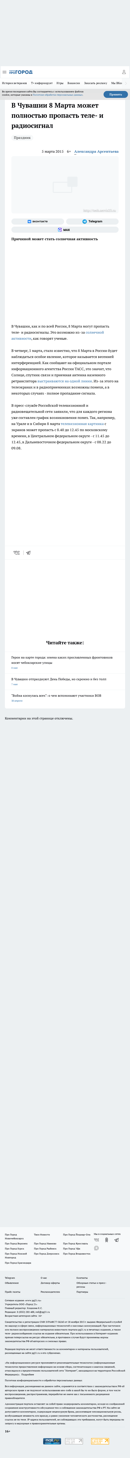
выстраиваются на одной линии (64, 381)
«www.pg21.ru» (33, 1300)
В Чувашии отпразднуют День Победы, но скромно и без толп (65, 682)
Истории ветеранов (14, 83)
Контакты (82, 1277)
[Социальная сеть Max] (65, 230)
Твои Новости (42, 1234)
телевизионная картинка (82, 423)
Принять (115, 94)
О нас (44, 1277)
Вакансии (74, 83)
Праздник (22, 137)
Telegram (10, 1277)
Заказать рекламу (95, 83)
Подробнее (27, 1374)
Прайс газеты (12, 1291)
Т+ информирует (42, 83)
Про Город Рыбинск (45, 1248)
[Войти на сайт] (124, 72)
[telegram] (30, 553)
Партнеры (82, 1291)
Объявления (12, 1282)
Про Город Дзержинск (46, 1253)
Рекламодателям (50, 1291)
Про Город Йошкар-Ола (76, 1234)
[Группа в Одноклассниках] (107, 1240)
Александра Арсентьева (96, 151)
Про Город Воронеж (16, 1243)
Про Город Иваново (45, 1243)
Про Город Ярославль (75, 1243)
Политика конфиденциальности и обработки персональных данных (43, 1380)
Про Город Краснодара (18, 1262)
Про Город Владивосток (76, 1253)
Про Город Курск (14, 1248)
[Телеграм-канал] (92, 221)
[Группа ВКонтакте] (37, 221)
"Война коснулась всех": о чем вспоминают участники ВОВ (65, 698)
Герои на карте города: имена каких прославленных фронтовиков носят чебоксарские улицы (65, 663)
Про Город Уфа (71, 1248)
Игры (60, 83)
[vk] (17, 553)
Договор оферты (50, 1282)
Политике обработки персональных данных (58, 94)
